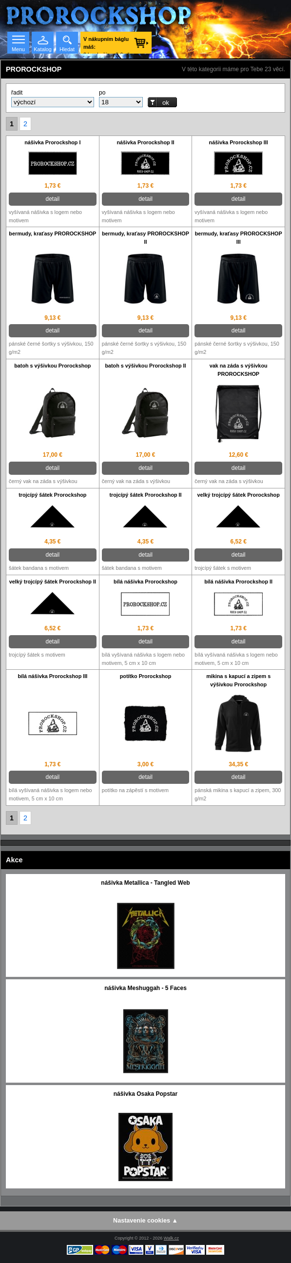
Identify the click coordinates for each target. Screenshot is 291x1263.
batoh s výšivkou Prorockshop (52, 366)
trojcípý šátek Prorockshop (52, 495)
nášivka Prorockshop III (238, 142)
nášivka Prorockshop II (145, 142)
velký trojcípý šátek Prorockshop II (52, 581)
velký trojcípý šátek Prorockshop (238, 495)
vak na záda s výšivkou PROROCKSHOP (239, 370)
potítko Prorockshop (146, 676)
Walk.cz (171, 1238)
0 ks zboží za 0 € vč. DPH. (107, 45)
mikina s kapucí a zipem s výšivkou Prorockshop (238, 680)
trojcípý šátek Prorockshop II (145, 495)
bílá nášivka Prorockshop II (238, 581)
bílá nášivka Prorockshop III (52, 676)
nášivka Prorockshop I (52, 142)
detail (52, 198)
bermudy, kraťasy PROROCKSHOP (52, 233)
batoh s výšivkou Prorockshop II (145, 366)
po (102, 92)
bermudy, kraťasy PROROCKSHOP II (145, 238)
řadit (16, 92)
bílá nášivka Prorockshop (145, 581)
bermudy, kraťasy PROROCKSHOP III (238, 238)
